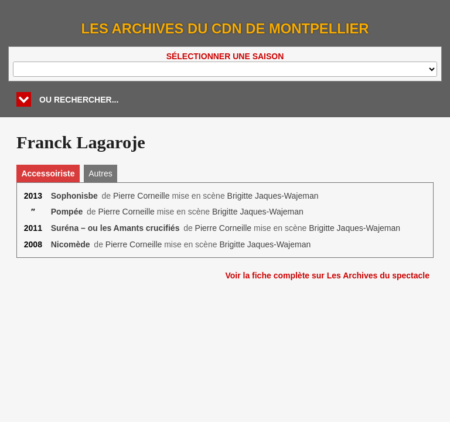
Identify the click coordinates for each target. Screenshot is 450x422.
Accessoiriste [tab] (47, 173)
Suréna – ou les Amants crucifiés (115, 228)
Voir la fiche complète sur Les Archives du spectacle (327, 275)
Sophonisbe (74, 195)
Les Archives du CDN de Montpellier (225, 28)
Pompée (67, 211)
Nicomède (70, 244)
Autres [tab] (100, 173)
